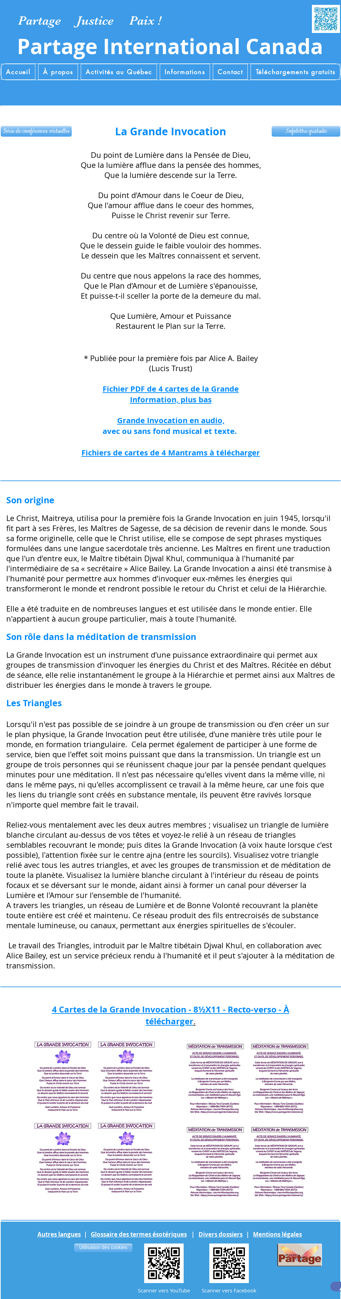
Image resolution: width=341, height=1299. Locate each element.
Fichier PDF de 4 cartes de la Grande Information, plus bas (171, 394)
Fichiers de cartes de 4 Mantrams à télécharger (170, 452)
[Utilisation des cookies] (103, 1248)
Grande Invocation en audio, (171, 420)
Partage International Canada (170, 46)
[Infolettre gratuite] (306, 131)
